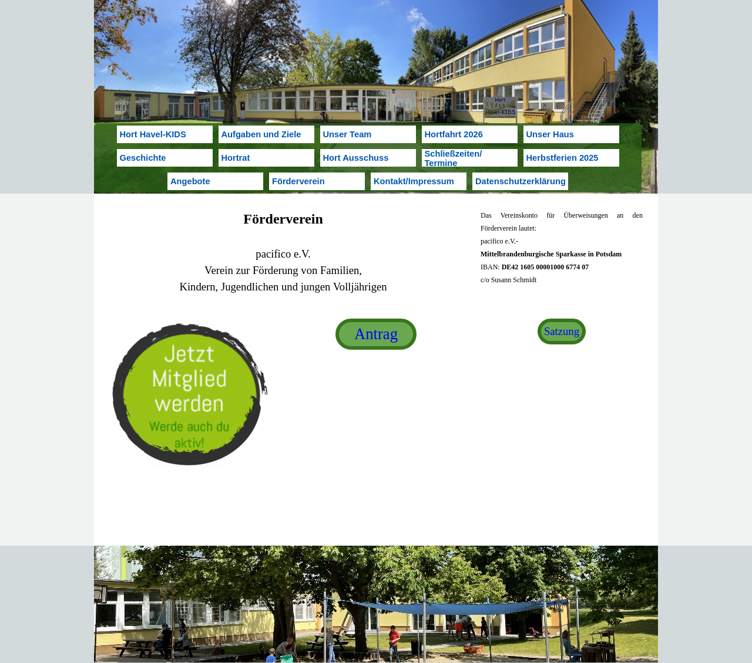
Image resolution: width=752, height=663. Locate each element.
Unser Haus (550, 134)
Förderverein (298, 181)
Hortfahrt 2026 (454, 134)
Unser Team (347, 134)
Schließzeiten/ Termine (453, 158)
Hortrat (235, 158)
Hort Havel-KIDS (153, 134)
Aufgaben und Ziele (261, 134)
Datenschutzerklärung (520, 181)
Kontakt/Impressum (414, 181)
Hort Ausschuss (356, 158)
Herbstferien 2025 (562, 158)
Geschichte (143, 158)
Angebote (190, 181)
